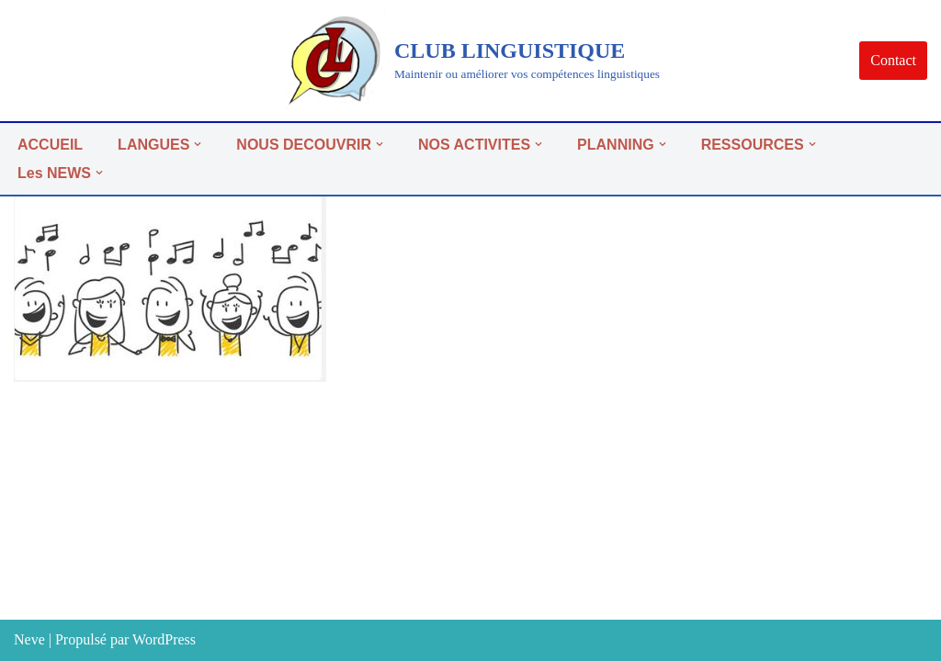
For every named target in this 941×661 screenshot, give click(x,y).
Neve (29, 639)
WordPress (164, 639)
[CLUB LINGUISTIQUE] (470, 60)
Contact (893, 60)
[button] (197, 144)
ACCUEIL (50, 144)
